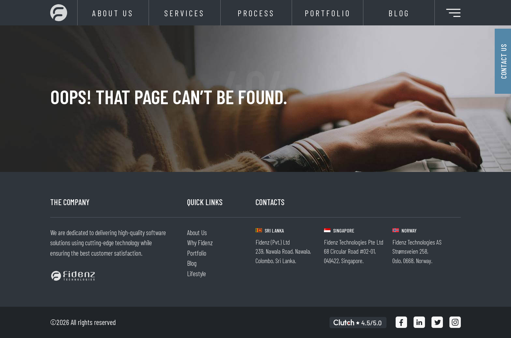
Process (256, 13)
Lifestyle (196, 273)
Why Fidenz (200, 242)
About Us (113, 13)
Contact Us (503, 61)
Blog (399, 13)
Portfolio (328, 13)
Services (184, 13)
